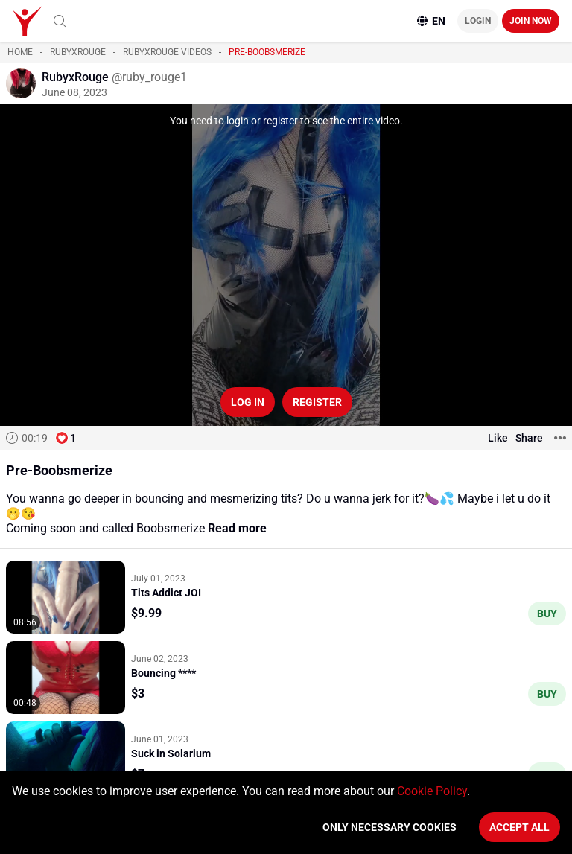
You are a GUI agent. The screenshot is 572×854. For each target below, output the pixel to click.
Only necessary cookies (389, 827)
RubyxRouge (78, 52)
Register (317, 402)
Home (20, 52)
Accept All (519, 827)
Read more (237, 528)
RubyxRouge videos (167, 52)
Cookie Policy (432, 791)
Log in (247, 402)
